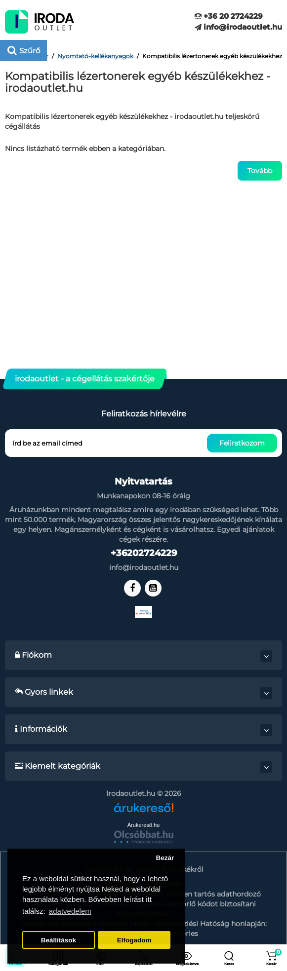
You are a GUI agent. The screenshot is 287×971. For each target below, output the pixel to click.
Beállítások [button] (58, 940)
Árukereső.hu (143, 825)
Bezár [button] (165, 857)
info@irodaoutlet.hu (238, 27)
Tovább (259, 170)
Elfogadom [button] (134, 940)
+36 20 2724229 (229, 16)
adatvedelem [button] (70, 911)
